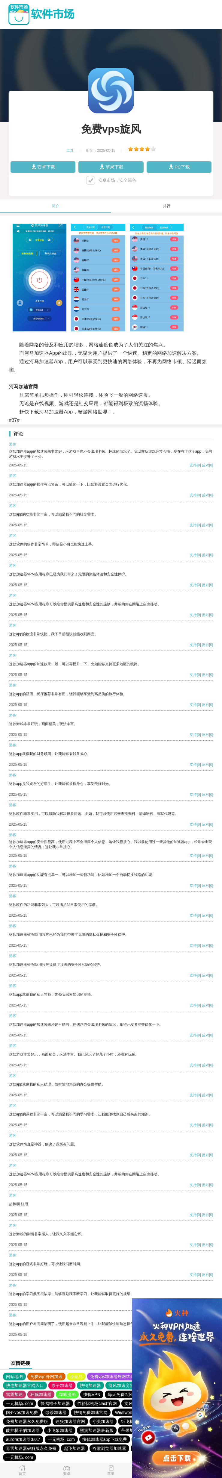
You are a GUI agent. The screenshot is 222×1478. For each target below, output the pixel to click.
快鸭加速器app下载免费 (104, 1439)
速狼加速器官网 (70, 1421)
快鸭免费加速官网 (91, 1412)
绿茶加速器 (55, 1412)
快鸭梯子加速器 (55, 1403)
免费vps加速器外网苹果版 (114, 1376)
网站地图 (14, 1376)
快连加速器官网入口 (25, 1385)
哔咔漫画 (67, 1394)
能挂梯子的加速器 (23, 1430)
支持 (193, 465)
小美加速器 (103, 1421)
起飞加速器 (74, 1448)
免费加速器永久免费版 (27, 1421)
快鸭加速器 (90, 1385)
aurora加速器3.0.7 (23, 1439)
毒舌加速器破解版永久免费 (31, 1448)
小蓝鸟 (76, 1376)
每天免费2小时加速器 (128, 1394)
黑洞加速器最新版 (97, 1430)
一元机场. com (19, 1403)
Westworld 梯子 (129, 1412)
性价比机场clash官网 (97, 1403)
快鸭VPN (91, 1394)
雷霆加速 (14, 1394)
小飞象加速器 (59, 1430)
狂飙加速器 (40, 1394)
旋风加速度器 (121, 1385)
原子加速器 (61, 1385)
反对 (205, 465)
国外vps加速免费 (22, 1412)
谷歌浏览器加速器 (109, 1448)
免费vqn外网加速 (46, 1376)
